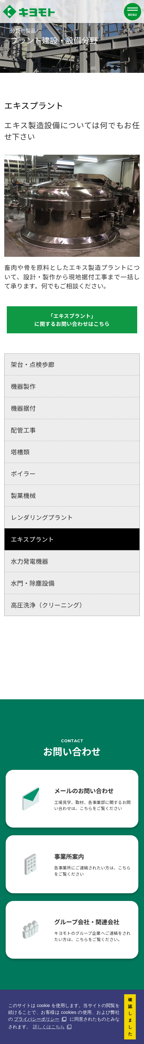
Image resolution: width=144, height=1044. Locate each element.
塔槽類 (20, 451)
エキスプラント (32, 539)
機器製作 (23, 386)
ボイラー (23, 473)
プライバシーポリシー (36, 1019)
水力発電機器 (29, 561)
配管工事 (23, 430)
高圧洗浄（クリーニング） (48, 604)
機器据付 (23, 408)
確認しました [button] (130, 1016)
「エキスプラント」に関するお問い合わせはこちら (72, 319)
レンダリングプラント (42, 517)
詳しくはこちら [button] (49, 1026)
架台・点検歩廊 (32, 364)
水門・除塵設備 (32, 582)
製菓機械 (23, 495)
